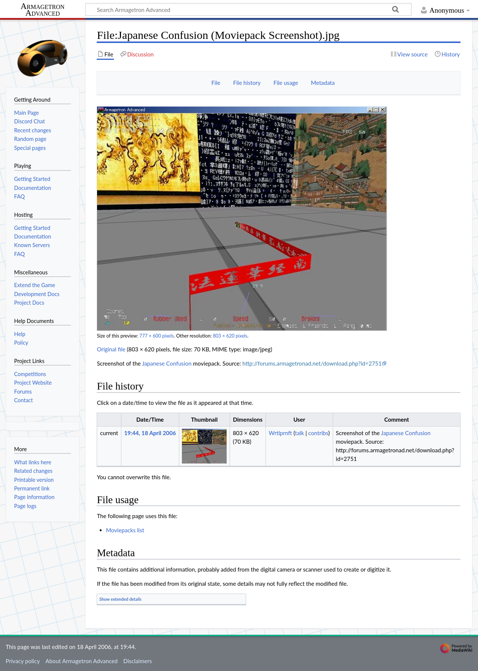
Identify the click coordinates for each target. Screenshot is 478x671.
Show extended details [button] (120, 599)
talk (299, 433)
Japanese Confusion (167, 363)
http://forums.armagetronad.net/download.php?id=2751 (312, 363)
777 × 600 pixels (156, 336)
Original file (111, 349)
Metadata (323, 82)
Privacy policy (23, 661)
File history (247, 82)
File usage (285, 82)
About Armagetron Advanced (82, 661)
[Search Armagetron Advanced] (248, 9)
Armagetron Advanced (43, 10)
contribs (318, 433)
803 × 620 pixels (230, 336)
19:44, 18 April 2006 (150, 433)
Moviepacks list (125, 530)
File (215, 82)
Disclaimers (137, 661)
